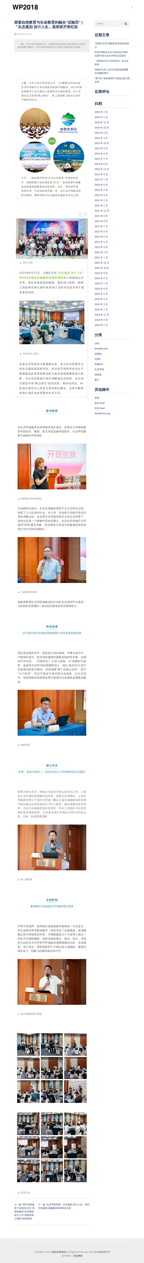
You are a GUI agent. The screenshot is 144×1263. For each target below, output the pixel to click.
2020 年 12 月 (102, 262)
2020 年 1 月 (101, 309)
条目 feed (99, 403)
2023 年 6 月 (101, 164)
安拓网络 (78, 1255)
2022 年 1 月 (101, 205)
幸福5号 (99, 364)
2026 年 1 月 (101, 117)
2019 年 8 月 (101, 320)
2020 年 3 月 (101, 304)
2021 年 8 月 (101, 221)
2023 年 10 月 (102, 143)
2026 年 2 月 (101, 112)
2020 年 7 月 (101, 283)
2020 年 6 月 (101, 288)
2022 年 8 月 (101, 174)
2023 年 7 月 (101, 158)
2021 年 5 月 (101, 236)
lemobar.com (101, 348)
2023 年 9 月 (101, 148)
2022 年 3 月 (101, 195)
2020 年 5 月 (101, 294)
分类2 (98, 359)
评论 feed (99, 408)
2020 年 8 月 (101, 278)
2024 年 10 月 (102, 127)
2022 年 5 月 (101, 190)
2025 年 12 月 (102, 122)
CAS (97, 343)
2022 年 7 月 (101, 179)
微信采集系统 (59, 1252)
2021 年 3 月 (101, 247)
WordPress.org (102, 413)
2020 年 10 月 (102, 268)
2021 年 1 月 (101, 257)
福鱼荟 (98, 374)
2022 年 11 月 (102, 169)
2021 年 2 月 (101, 252)
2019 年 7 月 (101, 325)
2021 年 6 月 (101, 231)
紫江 (97, 379)
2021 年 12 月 (102, 210)
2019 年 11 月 (102, 314)
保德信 (98, 353)
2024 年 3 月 (101, 138)
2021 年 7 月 (101, 226)
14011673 (102, 1252)
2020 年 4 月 (101, 299)
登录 (97, 398)
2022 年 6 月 (101, 184)
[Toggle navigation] (131, 7)
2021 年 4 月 (101, 242)
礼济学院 (99, 369)
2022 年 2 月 (101, 200)
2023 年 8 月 (101, 153)
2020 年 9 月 (101, 273)
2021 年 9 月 (101, 216)
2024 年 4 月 (101, 132)
